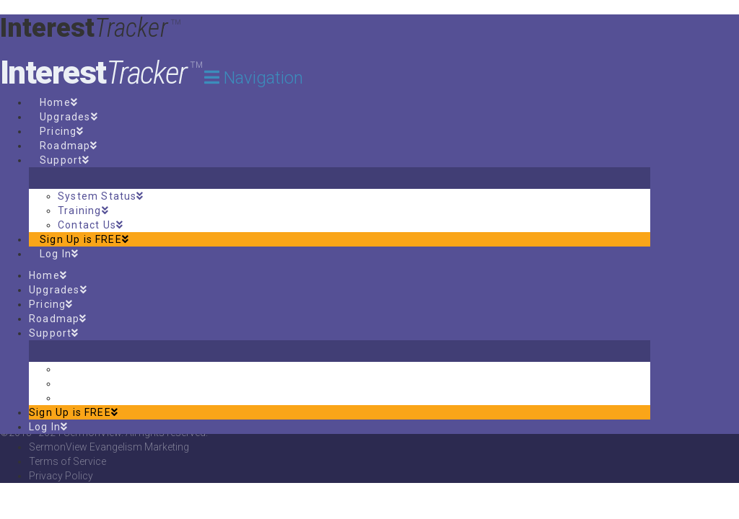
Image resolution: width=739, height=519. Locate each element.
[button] (253, 78)
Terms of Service (67, 461)
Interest (101, 73)
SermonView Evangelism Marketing (109, 447)
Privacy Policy (61, 476)
